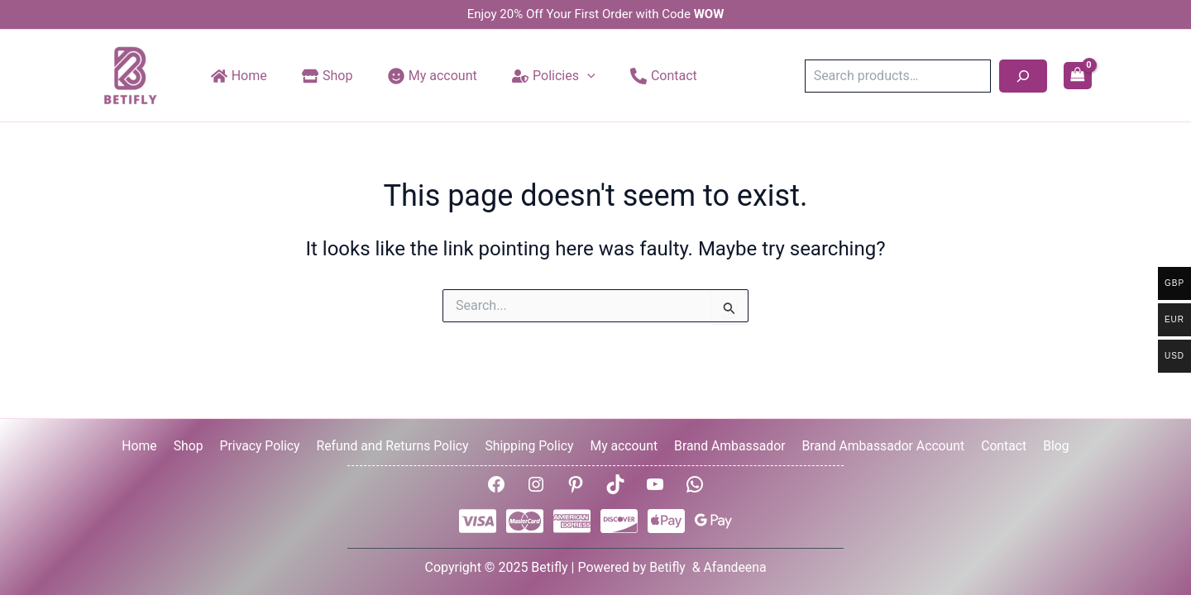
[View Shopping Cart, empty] (1078, 76)
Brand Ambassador (726, 445)
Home (148, 445)
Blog (1047, 445)
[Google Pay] (713, 521)
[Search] (1023, 76)
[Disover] (619, 521)
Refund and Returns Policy (395, 445)
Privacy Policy (263, 445)
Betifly (668, 567)
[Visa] (477, 521)
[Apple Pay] (666, 521)
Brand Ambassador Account (879, 445)
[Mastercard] (524, 521)
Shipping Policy (530, 445)
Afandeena (735, 567)
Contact (997, 445)
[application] (571, 76)
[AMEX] (572, 521)
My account (622, 445)
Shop (194, 445)
